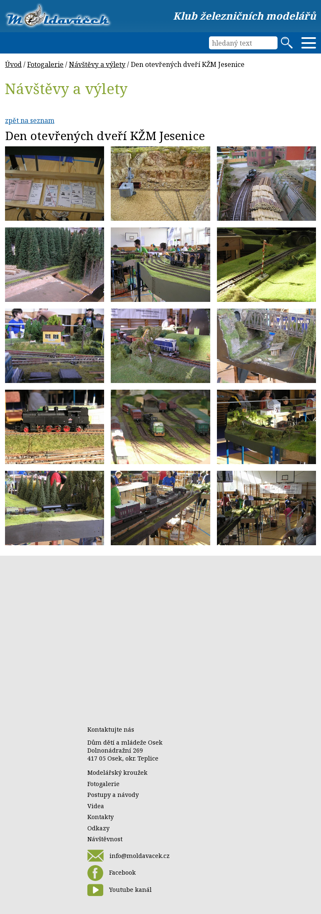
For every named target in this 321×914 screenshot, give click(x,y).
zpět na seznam (29, 120)
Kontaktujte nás (110, 729)
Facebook (111, 873)
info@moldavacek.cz (128, 856)
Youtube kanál (119, 890)
